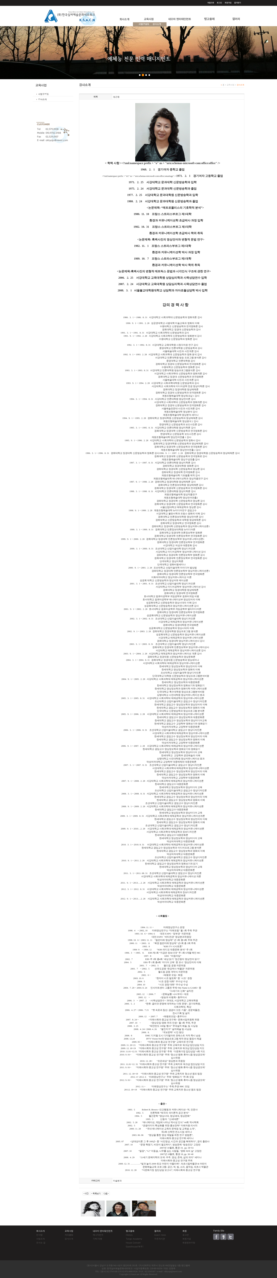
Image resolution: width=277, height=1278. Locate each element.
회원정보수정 (188, 1242)
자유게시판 (159, 1238)
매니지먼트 (98, 1234)
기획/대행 (97, 1238)
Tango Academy (134, 1238)
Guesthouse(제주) (134, 1246)
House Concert (133, 1242)
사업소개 (40, 1238)
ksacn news (160, 1234)
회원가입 (186, 1238)
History (129, 1234)
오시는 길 (40, 1242)
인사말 (39, 1234)
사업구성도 (144, 24)
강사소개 (42, 99)
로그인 (185, 1234)
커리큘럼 (69, 1234)
